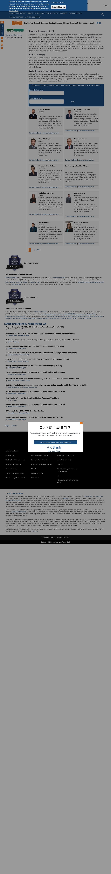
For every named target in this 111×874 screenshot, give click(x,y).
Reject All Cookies (58, 7)
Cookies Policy (14, 11)
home (59, 448)
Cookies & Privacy (54, 451)
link (57, 448)
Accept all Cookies (58, 3)
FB (48, 448)
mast (54, 448)
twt (51, 447)
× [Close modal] (81, 423)
